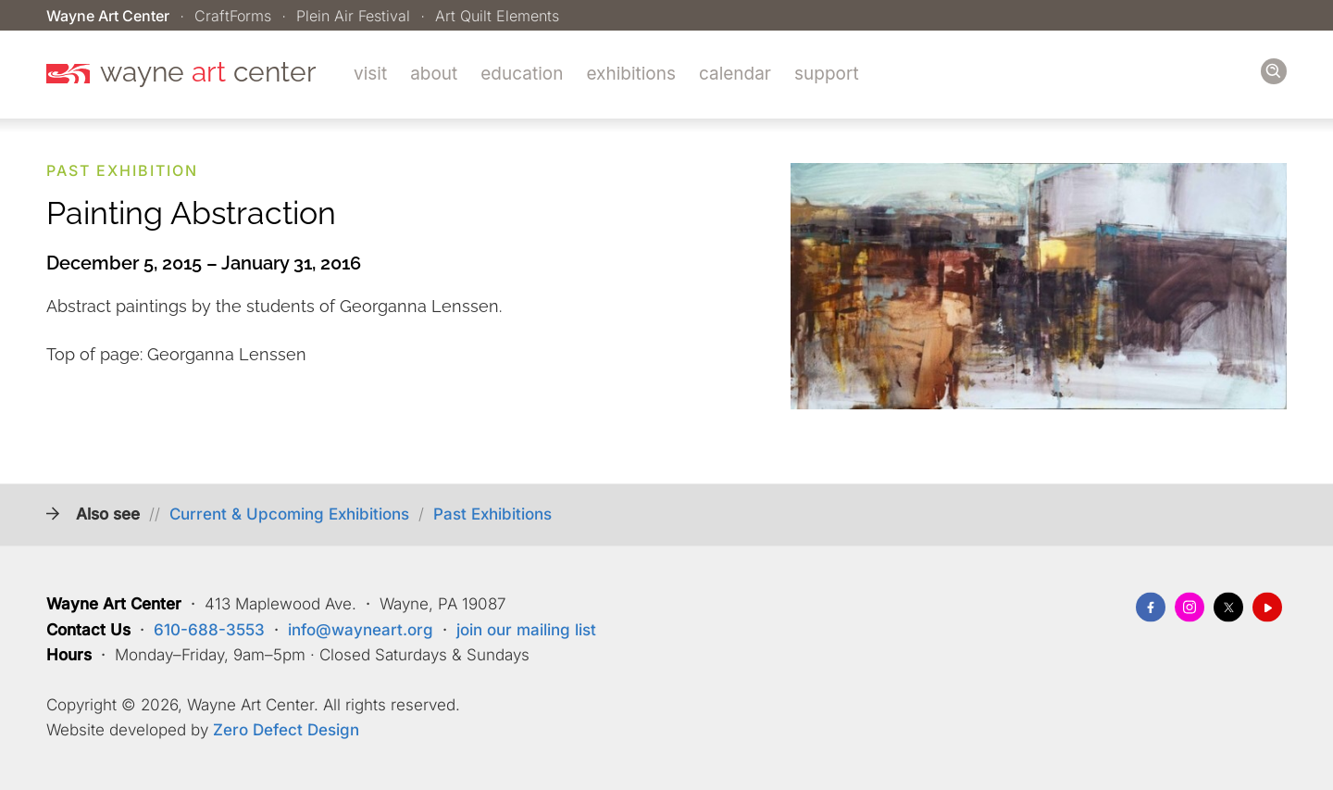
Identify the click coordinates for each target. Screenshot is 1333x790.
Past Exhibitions (492, 515)
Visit (370, 73)
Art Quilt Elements (497, 15)
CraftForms (232, 15)
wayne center (208, 72)
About (433, 73)
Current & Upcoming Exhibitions (289, 515)
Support (826, 73)
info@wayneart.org (360, 630)
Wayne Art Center (107, 15)
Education (521, 73)
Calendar (735, 73)
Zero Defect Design (286, 730)
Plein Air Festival (353, 15)
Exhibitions (631, 73)
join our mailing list (526, 630)
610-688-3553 (209, 630)
